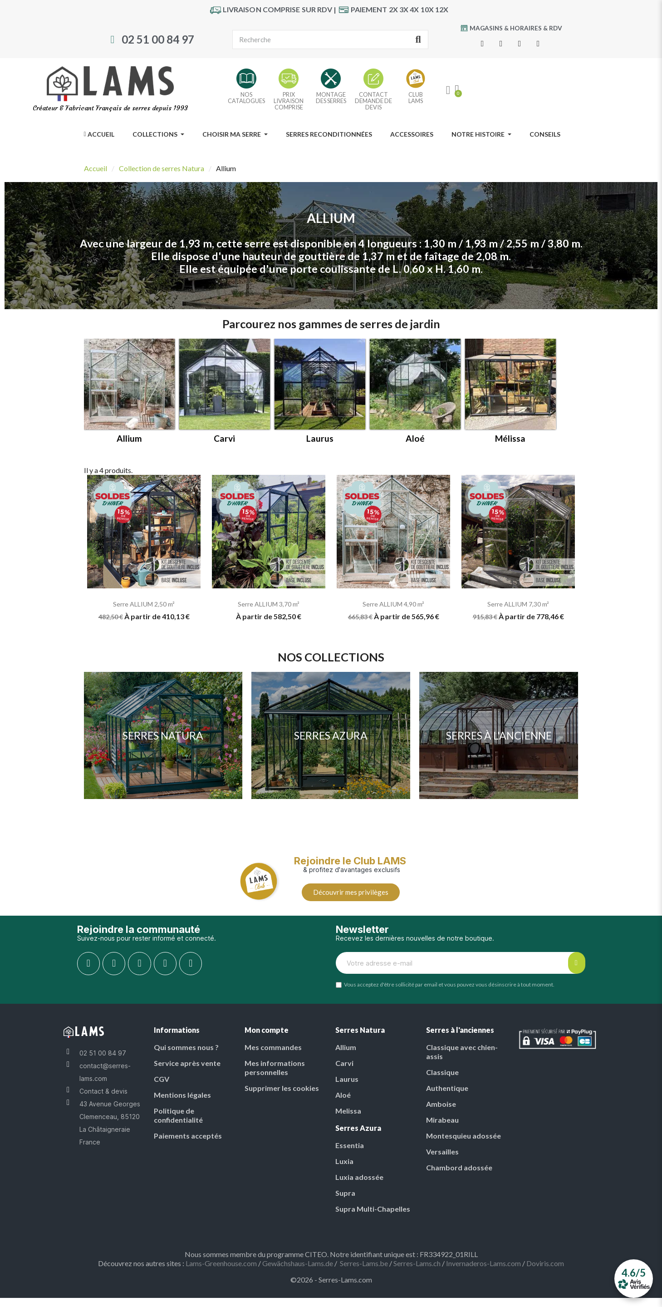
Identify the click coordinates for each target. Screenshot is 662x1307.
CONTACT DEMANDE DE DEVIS (373, 101)
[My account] (448, 90)
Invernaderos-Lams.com (483, 1263)
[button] (351, 892)
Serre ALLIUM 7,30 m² (518, 604)
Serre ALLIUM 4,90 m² (393, 604)
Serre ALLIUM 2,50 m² (144, 604)
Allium (129, 438)
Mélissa (510, 438)
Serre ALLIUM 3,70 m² (268, 604)
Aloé (415, 438)
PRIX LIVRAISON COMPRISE (289, 101)
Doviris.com (545, 1263)
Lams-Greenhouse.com (221, 1263)
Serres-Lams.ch (417, 1263)
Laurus (319, 438)
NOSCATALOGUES (246, 97)
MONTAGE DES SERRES (331, 97)
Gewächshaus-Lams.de (297, 1263)
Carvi (224, 438)
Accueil (95, 168)
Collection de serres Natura (161, 168)
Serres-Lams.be (364, 1263)
